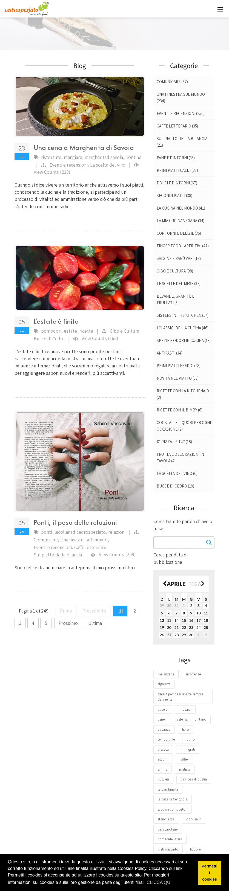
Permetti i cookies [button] (209, 872)
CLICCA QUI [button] (159, 882)
